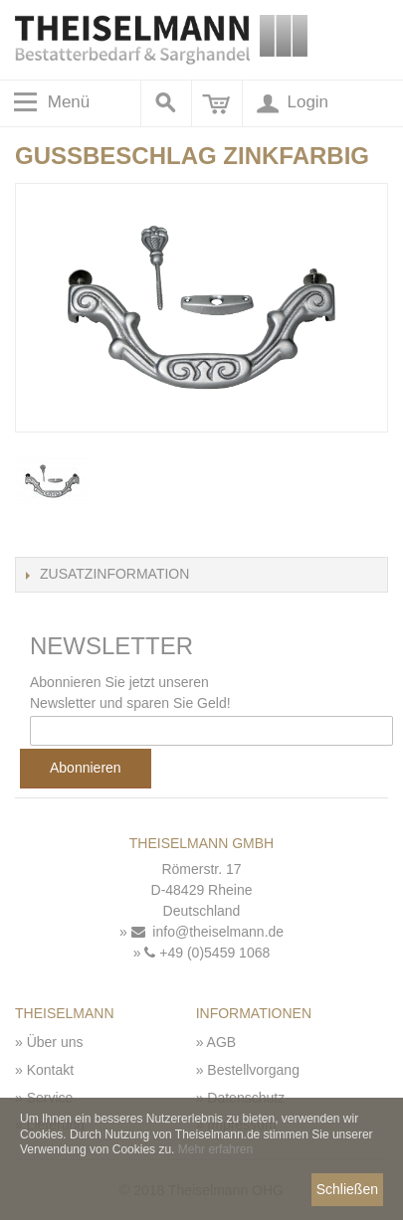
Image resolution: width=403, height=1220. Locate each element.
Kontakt (50, 1070)
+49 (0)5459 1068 (207, 952)
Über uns (55, 1042)
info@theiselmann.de (208, 932)
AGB (222, 1042)
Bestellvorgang (253, 1070)
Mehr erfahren (215, 1149)
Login (290, 103)
